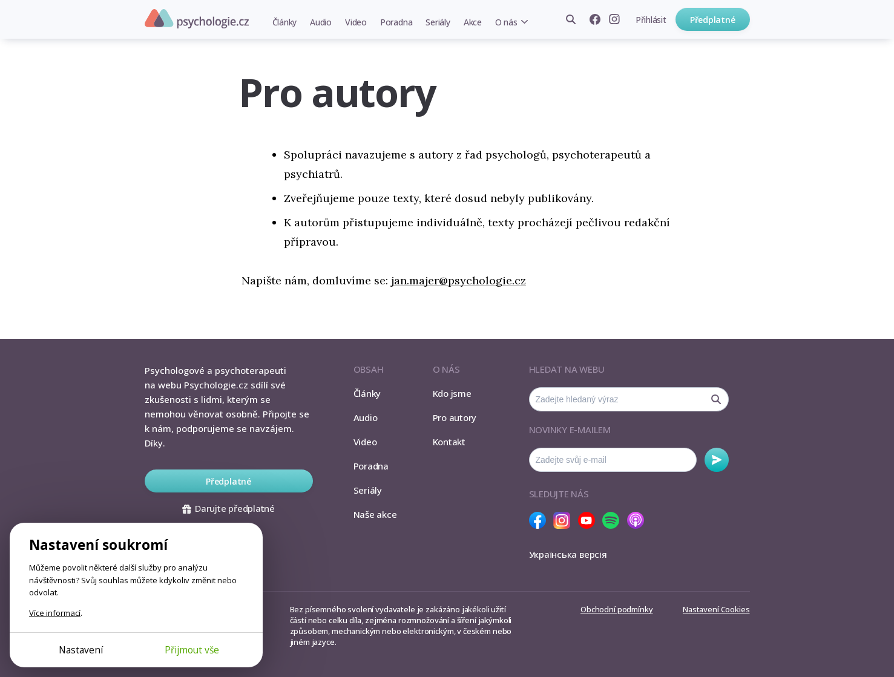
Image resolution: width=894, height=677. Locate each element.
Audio (321, 22)
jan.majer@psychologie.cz (458, 280)
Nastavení (81, 649)
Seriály (438, 22)
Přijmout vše (192, 649)
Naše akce (375, 514)
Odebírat (717, 460)
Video (356, 22)
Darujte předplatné (228, 508)
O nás (506, 22)
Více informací (55, 612)
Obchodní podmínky (616, 609)
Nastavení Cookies (716, 609)
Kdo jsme (452, 393)
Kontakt (449, 442)
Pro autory (455, 417)
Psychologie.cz (197, 19)
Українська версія (568, 554)
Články (284, 22)
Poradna (396, 22)
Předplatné (712, 19)
